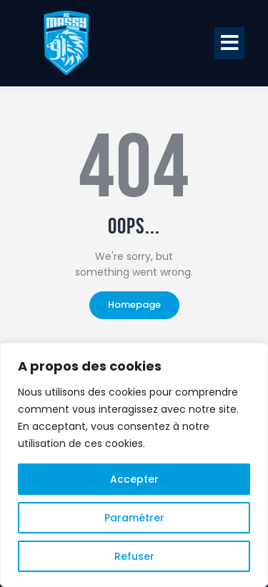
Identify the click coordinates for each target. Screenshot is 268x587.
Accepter (134, 479)
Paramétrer (134, 518)
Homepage (134, 304)
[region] (134, 465)
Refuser (134, 556)
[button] (229, 43)
